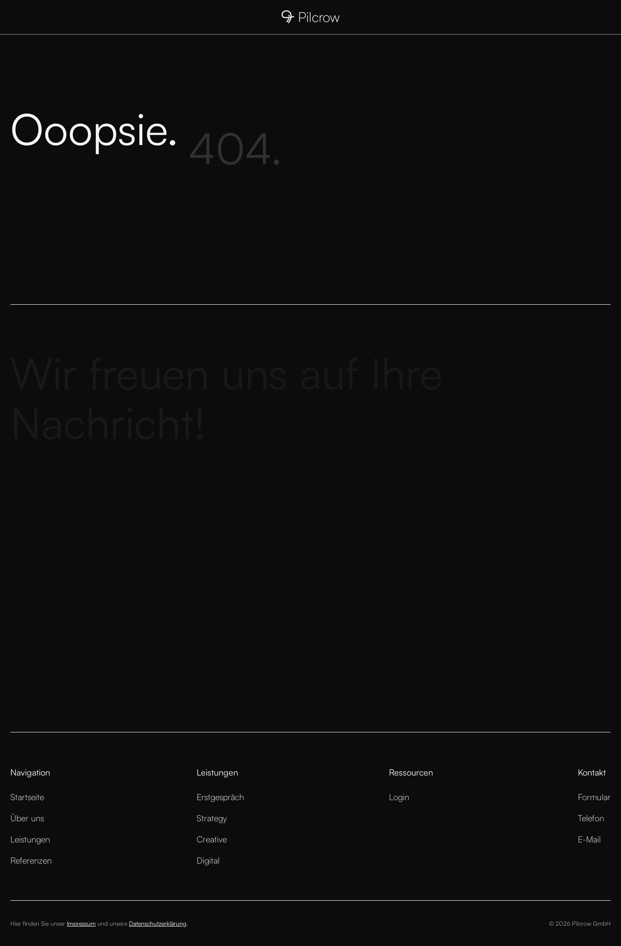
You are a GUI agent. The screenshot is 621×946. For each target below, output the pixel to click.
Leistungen (30, 839)
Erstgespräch (220, 796)
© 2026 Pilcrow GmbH (580, 923)
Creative (212, 839)
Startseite (27, 796)
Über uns (27, 818)
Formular (594, 796)
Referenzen (31, 860)
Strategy (212, 818)
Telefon (591, 818)
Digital (208, 860)
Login (399, 796)
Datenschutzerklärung (157, 923)
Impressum (81, 923)
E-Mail (589, 839)
